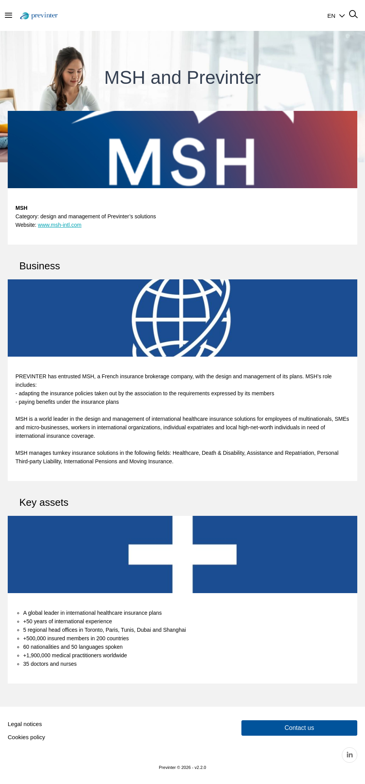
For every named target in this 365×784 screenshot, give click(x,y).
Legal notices (25, 724)
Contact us (299, 727)
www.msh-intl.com (59, 225)
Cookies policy (26, 737)
